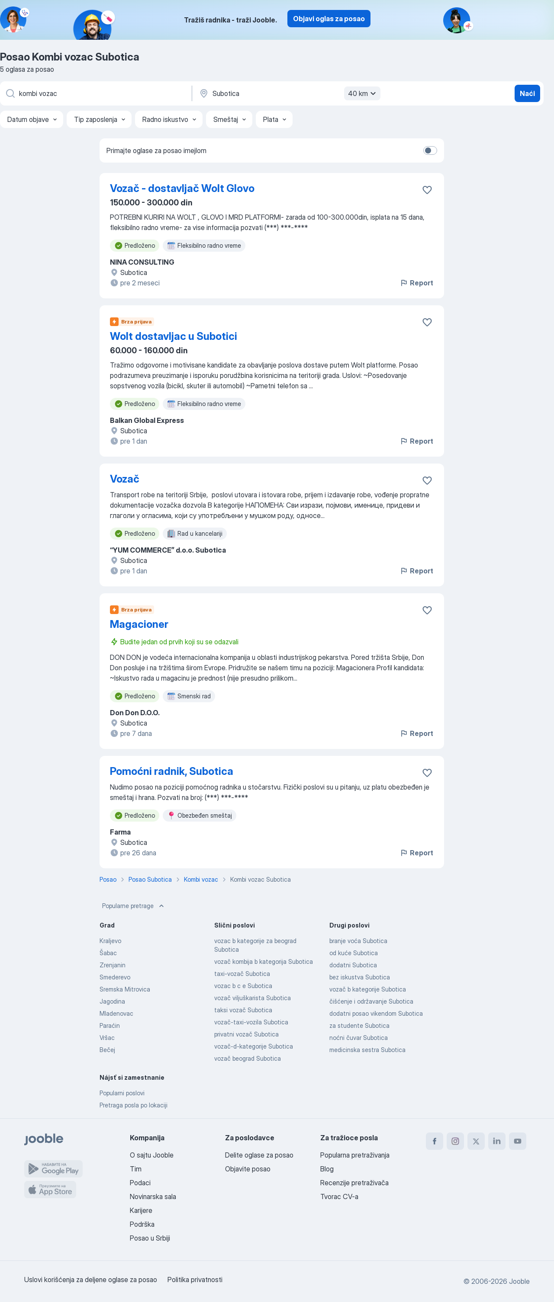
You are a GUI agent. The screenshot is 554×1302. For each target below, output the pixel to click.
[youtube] (517, 1141)
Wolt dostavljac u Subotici (173, 336)
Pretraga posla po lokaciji (133, 1105)
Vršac (107, 1037)
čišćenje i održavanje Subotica (371, 1001)
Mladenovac (116, 1013)
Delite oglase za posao (259, 1155)
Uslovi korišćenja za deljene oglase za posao (90, 1279)
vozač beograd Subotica (247, 1058)
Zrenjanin (113, 965)
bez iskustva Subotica (359, 977)
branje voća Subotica (358, 940)
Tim (136, 1168)
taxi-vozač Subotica (242, 973)
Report (416, 282)
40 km (363, 93)
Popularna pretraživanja (355, 1155)
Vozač (124, 479)
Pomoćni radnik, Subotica (171, 771)
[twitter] (476, 1141)
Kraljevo (110, 940)
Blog (327, 1168)
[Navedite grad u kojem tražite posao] (288, 93)
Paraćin (110, 1025)
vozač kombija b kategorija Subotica (263, 961)
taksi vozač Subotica (243, 1010)
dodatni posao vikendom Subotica (376, 1013)
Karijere (141, 1210)
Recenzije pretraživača (354, 1182)
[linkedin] (497, 1141)
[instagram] (455, 1141)
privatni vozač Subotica (246, 1034)
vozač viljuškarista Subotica (252, 997)
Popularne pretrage (134, 906)
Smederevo (115, 977)
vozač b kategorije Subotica (367, 989)
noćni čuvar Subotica (358, 1037)
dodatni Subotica (353, 965)
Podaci (140, 1182)
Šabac (108, 953)
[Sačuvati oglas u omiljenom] (427, 190)
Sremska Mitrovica (125, 989)
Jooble (519, 1281)
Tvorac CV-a (339, 1196)
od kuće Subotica (353, 953)
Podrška (142, 1224)
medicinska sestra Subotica (367, 1049)
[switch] (430, 150)
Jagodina (112, 1001)
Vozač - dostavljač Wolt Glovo (182, 188)
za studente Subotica (359, 1025)
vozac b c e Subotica (243, 985)
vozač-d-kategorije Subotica (253, 1046)
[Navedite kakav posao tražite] (95, 93)
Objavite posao (248, 1168)
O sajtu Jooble (152, 1155)
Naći (527, 93)
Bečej (107, 1049)
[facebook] (434, 1141)
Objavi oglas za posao (329, 18)
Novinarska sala (153, 1196)
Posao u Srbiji (150, 1238)
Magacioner (139, 624)
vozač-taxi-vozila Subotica (251, 1022)
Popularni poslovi (122, 1093)
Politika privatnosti (194, 1279)
